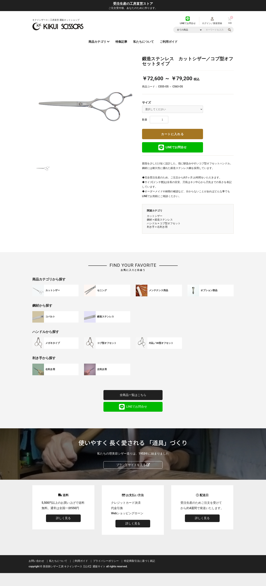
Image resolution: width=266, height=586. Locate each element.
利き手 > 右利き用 (157, 226)
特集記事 (121, 41)
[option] (85, 106)
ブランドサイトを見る (133, 465)
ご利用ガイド (169, 41)
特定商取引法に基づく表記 (139, 560)
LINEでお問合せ (172, 147)
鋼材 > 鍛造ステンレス (160, 219)
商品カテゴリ (99, 41)
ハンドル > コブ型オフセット (163, 223)
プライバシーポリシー (106, 560)
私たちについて (143, 41)
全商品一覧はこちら (133, 395)
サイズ (146, 102)
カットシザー (154, 215)
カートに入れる (172, 134)
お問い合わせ (36, 560)
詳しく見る (63, 518)
